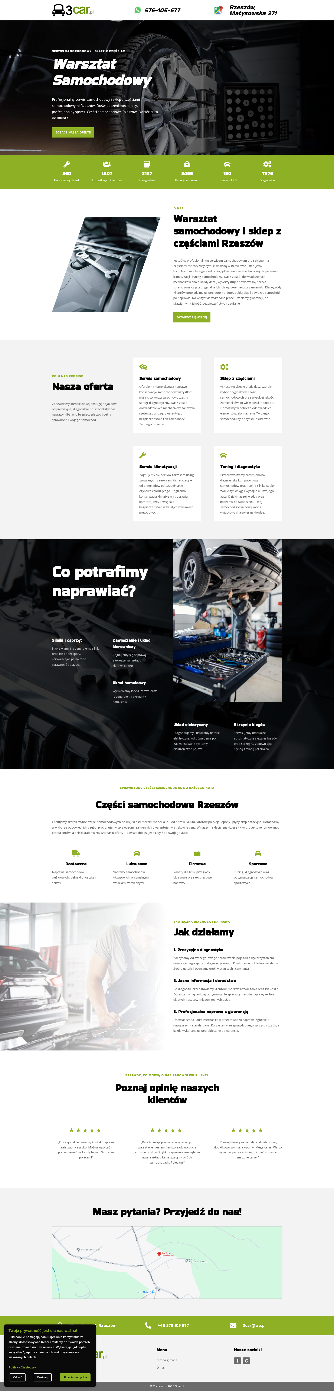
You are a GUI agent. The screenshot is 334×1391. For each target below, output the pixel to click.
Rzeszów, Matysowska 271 (252, 10)
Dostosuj (42, 1377)
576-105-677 (162, 10)
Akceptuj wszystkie (75, 1377)
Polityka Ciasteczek (22, 1367)
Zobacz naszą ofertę (73, 132)
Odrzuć (17, 1377)
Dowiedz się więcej (192, 317)
